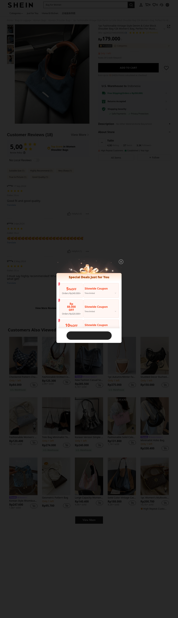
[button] (121, 261)
